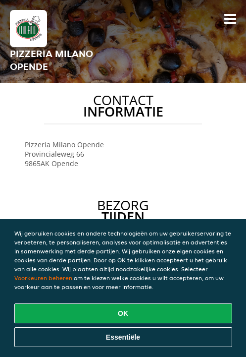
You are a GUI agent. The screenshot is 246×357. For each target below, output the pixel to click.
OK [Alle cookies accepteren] (123, 313)
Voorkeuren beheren (43, 278)
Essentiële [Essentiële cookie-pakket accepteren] (123, 337)
